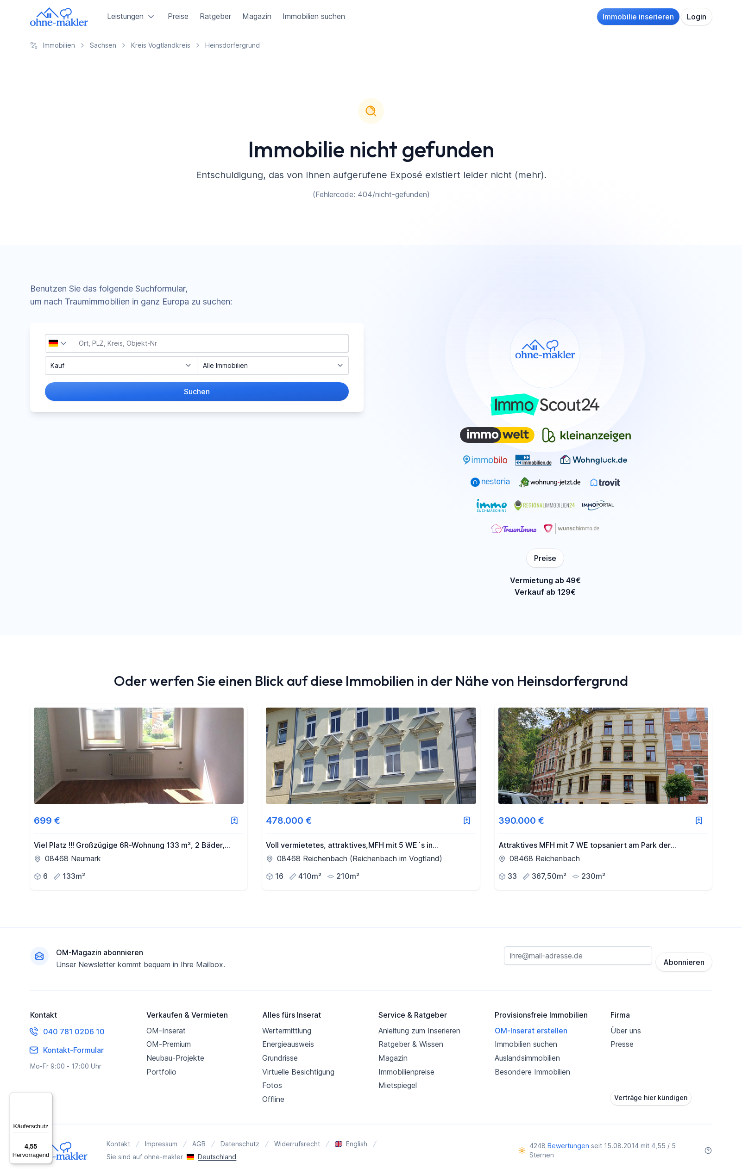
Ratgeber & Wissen (410, 1042)
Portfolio (161, 1070)
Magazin (256, 16)
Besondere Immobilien (532, 1070)
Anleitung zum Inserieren (419, 1028)
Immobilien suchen (314, 16)
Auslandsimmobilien (527, 1056)
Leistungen (132, 16)
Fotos (272, 1083)
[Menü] (46, 1097)
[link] (138, 797)
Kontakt (118, 1142)
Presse (622, 1042)
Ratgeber (215, 16)
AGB (199, 1142)
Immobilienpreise (406, 1070)
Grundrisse (280, 1056)
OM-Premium (168, 1042)
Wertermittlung (286, 1028)
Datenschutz (239, 1142)
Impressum (161, 1142)
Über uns (625, 1028)
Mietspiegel (397, 1083)
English (351, 1142)
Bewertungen (568, 1144)
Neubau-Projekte (175, 1056)
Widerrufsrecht (297, 1142)
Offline (273, 1097)
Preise (178, 16)
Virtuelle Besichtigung (298, 1070)
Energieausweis (288, 1042)
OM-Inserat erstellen (531, 1028)
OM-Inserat (166, 1028)
